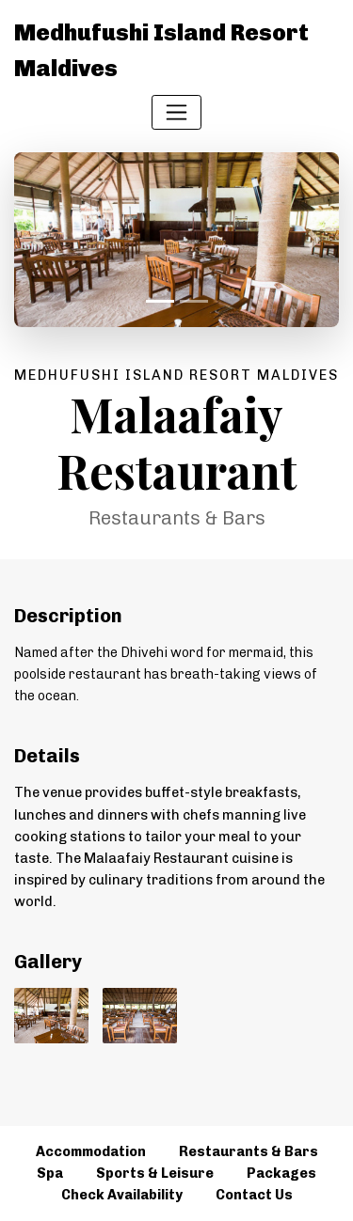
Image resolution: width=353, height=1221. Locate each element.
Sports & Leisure (155, 1173)
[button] (38, 239)
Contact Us (254, 1194)
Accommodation (91, 1151)
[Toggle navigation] (176, 112)
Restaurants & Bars (248, 1151)
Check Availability (122, 1194)
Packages (281, 1173)
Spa (50, 1173)
